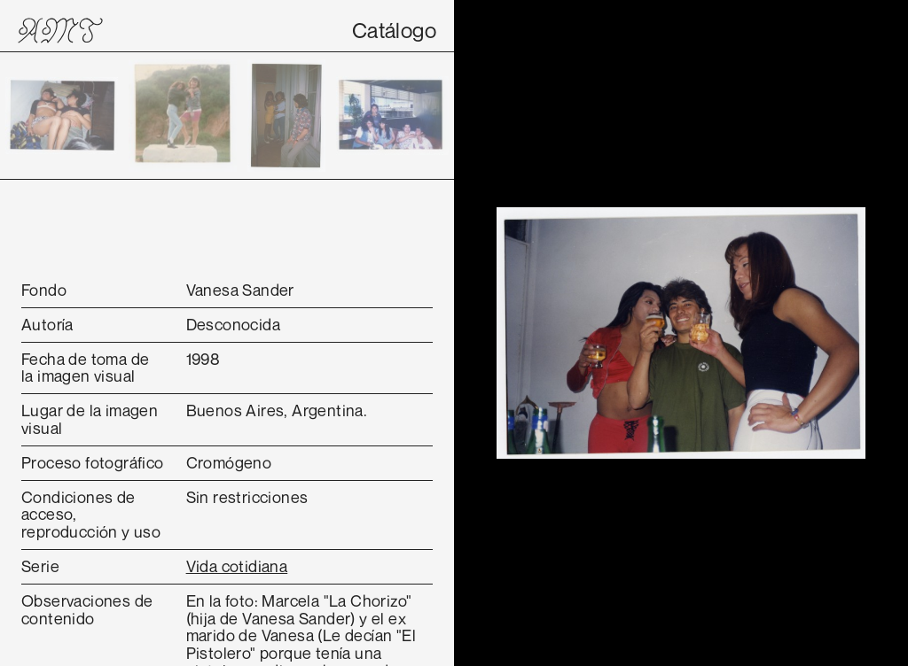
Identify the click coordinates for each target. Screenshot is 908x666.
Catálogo (394, 30)
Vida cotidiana (237, 566)
